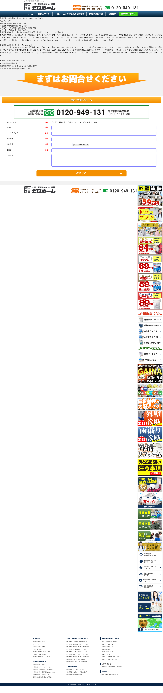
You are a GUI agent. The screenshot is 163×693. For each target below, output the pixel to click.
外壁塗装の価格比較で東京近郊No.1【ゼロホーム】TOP (21, 18)
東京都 (102, 674)
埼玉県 (106, 674)
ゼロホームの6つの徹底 (39, 654)
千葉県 (111, 674)
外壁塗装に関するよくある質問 (41, 651)
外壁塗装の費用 (32, 28)
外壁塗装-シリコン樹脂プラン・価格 (77, 651)
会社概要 (112, 14)
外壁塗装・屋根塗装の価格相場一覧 (77, 641)
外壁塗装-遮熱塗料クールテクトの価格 (78, 646)
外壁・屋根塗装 (58, 122)
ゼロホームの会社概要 (38, 646)
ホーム (30, 14)
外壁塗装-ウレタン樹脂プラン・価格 (77, 654)
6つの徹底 (69, 14)
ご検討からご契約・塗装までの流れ (111, 656)
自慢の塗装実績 (96, 14)
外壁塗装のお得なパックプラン (41, 656)
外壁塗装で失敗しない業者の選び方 (77, 672)
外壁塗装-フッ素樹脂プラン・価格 (76, 649)
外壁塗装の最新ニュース (39, 649)
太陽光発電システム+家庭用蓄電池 (77, 662)
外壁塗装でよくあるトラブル (75, 669)
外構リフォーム (74, 122)
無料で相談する (128, 14)
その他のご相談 (90, 122)
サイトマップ (36, 644)
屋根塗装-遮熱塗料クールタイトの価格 (78, 656)
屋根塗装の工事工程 (107, 646)
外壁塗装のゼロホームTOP (40, 641)
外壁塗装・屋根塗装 (17, 28)
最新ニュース (5, 21)
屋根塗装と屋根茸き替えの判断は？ (42, 677)
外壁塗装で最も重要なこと (40, 664)
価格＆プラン (44, 14)
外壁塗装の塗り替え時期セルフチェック (43, 672)
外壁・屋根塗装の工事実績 (109, 641)
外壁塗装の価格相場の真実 (74, 674)
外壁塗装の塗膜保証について (109, 659)
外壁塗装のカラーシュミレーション (42, 667)
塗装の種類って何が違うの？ (40, 674)
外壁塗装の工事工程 (107, 644)
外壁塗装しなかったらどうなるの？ (42, 669)
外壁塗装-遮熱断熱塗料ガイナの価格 (77, 644)
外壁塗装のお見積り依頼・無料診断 (111, 666)
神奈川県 (115, 674)
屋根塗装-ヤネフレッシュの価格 (76, 659)
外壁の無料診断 (106, 649)
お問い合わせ (106, 664)
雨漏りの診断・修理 (107, 651)
